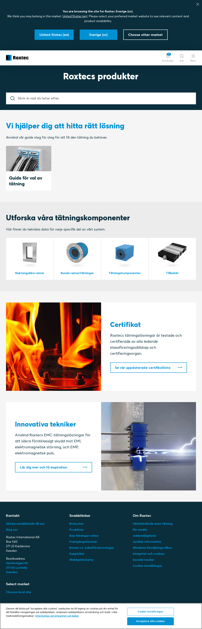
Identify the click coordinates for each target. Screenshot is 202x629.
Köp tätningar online (84, 535)
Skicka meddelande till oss (25, 523)
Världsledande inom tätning (152, 523)
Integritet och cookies (149, 553)
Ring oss (12, 529)
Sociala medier (143, 560)
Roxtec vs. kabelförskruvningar (91, 547)
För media (140, 529)
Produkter (76, 529)
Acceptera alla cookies (150, 621)
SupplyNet (76, 553)
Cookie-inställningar (147, 566)
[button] (167, 57)
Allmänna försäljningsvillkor (152, 547)
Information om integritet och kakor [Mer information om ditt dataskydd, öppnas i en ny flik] (57, 615)
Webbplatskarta (81, 560)
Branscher (76, 523)
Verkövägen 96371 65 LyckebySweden (17, 567)
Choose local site (18, 592)
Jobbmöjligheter (144, 535)
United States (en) (75, 16)
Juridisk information (147, 541)
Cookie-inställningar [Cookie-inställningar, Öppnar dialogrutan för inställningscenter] (150, 611)
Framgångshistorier (83, 541)
